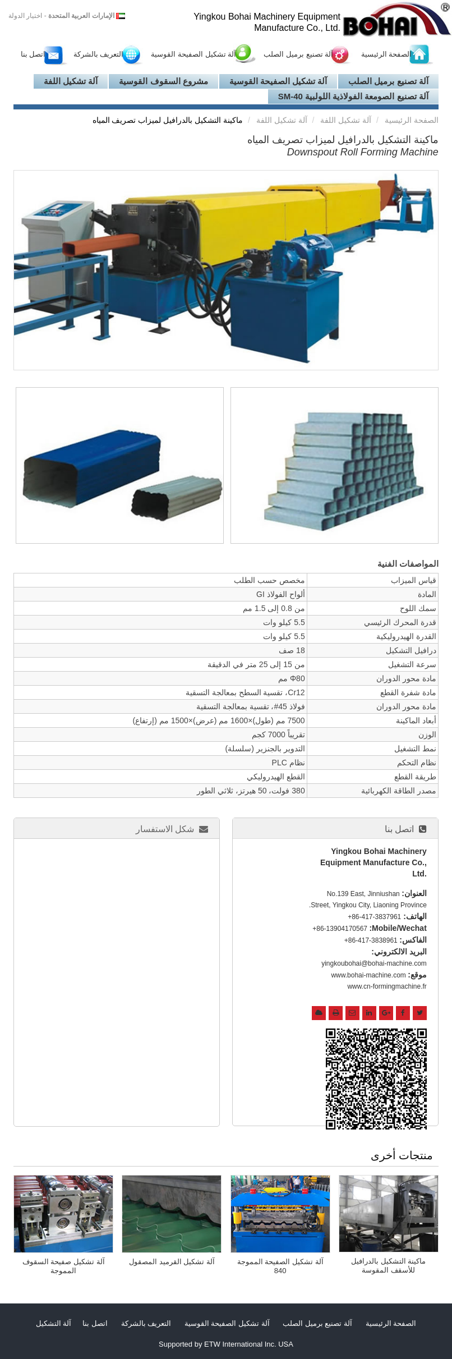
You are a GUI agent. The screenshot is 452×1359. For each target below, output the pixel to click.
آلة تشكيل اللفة (71, 81)
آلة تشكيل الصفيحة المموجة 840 (280, 1266)
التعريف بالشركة (98, 54)
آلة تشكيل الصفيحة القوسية (193, 54)
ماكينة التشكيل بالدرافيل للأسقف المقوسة (388, 1265)
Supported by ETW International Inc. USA (226, 1344)
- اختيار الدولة (61, 15)
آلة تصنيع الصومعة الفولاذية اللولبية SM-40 (353, 96)
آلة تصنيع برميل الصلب (298, 54)
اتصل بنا (33, 54)
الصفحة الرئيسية (386, 54)
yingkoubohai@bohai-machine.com (374, 963)
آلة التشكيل (54, 1323)
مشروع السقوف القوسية (163, 81)
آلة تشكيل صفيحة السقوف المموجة (63, 1266)
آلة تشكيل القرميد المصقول (172, 1261)
